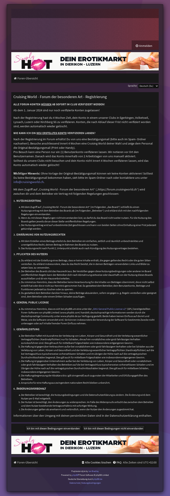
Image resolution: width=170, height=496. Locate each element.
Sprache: (132, 85)
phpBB (75, 475)
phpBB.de (97, 479)
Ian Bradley (94, 471)
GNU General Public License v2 (109, 309)
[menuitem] (143, 46)
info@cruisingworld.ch (28, 182)
